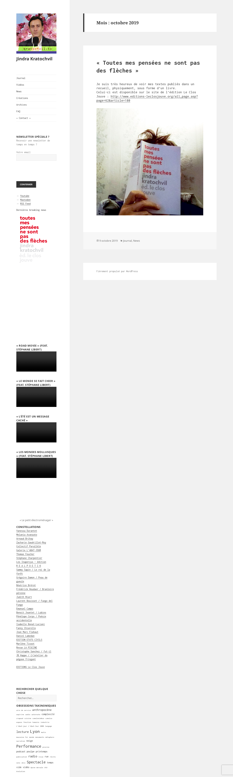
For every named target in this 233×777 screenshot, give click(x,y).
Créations (22, 98)
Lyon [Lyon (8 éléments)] (35, 731)
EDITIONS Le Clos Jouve (30, 667)
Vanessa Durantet (26, 530)
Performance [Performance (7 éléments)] (28, 746)
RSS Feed (25, 203)
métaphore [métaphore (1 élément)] (49, 737)
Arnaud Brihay (24, 538)
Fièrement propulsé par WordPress (117, 271)
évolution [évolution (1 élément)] (20, 771)
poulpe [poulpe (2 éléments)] (30, 751)
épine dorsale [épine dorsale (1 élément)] (37, 767)
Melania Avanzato (26, 534)
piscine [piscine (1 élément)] (46, 747)
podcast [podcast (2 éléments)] (20, 751)
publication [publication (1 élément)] (21, 757)
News (19, 91)
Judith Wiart (24, 597)
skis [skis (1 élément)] (23, 763)
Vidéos (20, 84)
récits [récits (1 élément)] (53, 757)
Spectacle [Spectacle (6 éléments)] (36, 762)
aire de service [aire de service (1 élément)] (23, 710)
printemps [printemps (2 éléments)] (41, 751)
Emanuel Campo (24, 608)
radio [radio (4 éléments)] (32, 756)
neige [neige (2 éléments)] (29, 740)
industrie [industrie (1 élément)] (45, 722)
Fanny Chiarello (26, 628)
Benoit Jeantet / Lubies (31, 612)
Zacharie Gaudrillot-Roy (31, 542)
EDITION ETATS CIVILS (29, 639)
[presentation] (41, 171)
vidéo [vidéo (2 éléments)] (26, 767)
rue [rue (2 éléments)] (47, 756)
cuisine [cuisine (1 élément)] (27, 718)
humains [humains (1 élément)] (36, 722)
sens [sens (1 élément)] (18, 763)
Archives (21, 104)
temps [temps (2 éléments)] (50, 762)
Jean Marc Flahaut (27, 632)
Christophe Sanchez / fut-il (33, 651)
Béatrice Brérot (26, 585)
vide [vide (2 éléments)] (19, 767)
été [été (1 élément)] (45, 767)
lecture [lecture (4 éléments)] (22, 732)
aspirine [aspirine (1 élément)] (20, 714)
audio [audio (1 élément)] (27, 714)
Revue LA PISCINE (26, 647)
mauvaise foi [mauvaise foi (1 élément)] (22, 737)
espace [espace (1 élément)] (19, 722)
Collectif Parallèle (28, 546)
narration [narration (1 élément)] (20, 741)
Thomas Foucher (25, 554)
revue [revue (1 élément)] (41, 757)
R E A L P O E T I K (28, 565)
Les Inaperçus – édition (31, 561)
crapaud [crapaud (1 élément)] (19, 718)
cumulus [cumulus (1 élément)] (48, 718)
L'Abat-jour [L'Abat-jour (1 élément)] (21, 726)
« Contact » (23, 118)
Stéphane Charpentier (29, 558)
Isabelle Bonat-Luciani (30, 624)
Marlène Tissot (25, 643)
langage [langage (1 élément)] (48, 726)
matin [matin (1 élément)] (43, 732)
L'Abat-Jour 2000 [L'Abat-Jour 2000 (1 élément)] (36, 726)
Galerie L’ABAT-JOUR (28, 550)
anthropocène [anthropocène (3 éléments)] (42, 709)
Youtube (24, 195)
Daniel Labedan (25, 635)
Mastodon (25, 199)
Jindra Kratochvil (34, 59)
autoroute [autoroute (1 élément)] (36, 714)
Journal (20, 78)
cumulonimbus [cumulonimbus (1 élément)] (38, 718)
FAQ (18, 111)
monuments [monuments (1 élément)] (39, 737)
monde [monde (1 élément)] (31, 737)
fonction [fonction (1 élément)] (27, 722)
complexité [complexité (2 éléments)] (48, 714)
